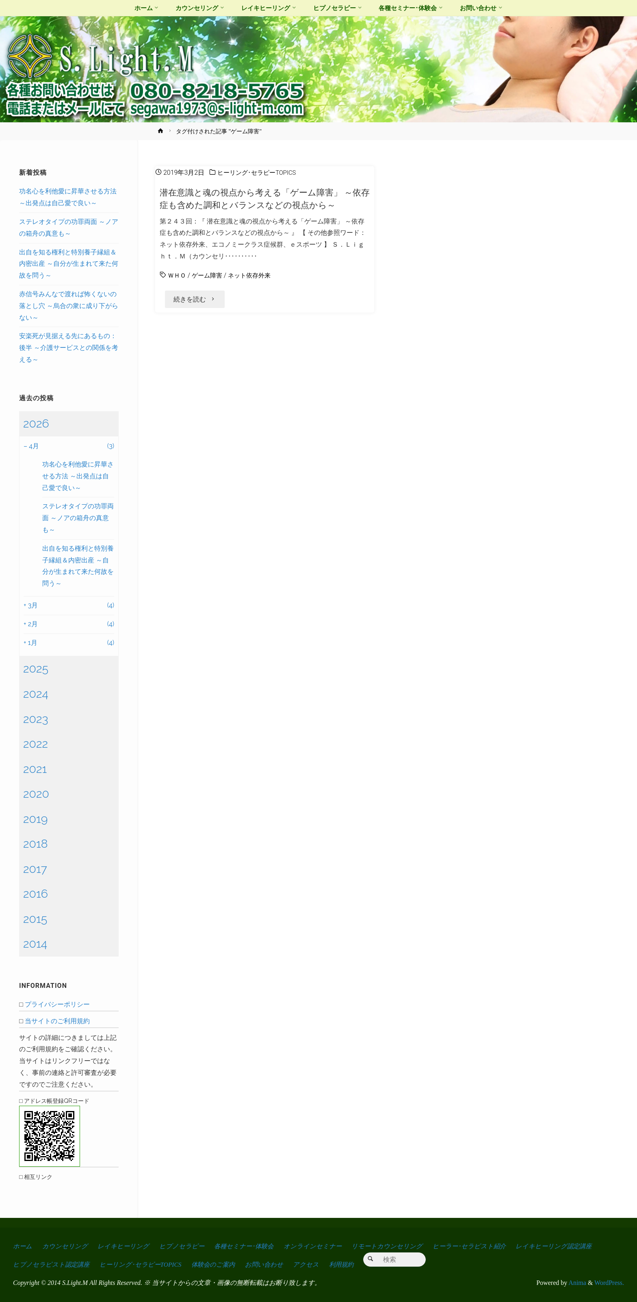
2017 (35, 869)
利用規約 (350, 1264)
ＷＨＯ (177, 275)
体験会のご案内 (218, 1264)
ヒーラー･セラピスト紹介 (476, 1246)
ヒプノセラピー (183, 1246)
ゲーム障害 (209, 275)
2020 (36, 794)
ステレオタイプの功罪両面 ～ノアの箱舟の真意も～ (78, 518)
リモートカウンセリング (393, 1246)
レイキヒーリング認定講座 (563, 1246)
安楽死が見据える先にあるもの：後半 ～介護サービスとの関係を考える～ (68, 347)
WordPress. (609, 1282)
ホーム (22, 1246)
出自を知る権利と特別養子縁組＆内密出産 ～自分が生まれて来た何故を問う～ (68, 264)
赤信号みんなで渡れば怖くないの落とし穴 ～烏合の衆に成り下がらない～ (68, 305)
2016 (35, 894)
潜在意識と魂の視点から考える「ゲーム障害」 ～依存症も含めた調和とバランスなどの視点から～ (265, 198)
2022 (35, 744)
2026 (36, 423)
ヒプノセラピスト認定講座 (52, 1264)
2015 (35, 919)
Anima (576, 1282)
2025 (35, 668)
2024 (35, 694)
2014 (35, 943)
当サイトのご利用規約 (57, 1021)
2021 (35, 769)
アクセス (313, 1264)
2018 (35, 844)
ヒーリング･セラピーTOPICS (259, 172)
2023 (35, 719)
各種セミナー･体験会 (247, 1246)
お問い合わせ (270, 1264)
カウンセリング (65, 1246)
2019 (35, 819)
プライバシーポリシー (57, 1004)
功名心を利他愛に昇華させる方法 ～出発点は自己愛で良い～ (78, 476)
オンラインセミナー (318, 1246)
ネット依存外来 (254, 275)
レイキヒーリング (125, 1246)
